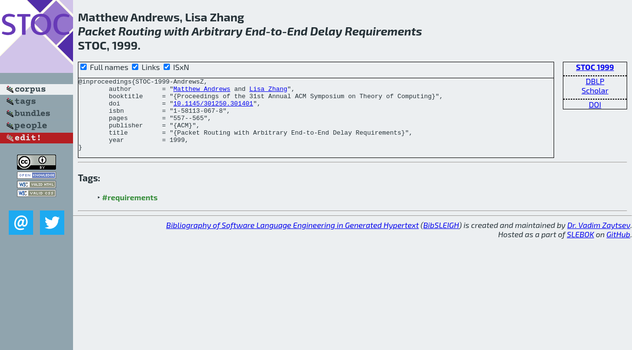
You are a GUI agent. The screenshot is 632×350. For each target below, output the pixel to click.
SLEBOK (580, 248)
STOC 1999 (595, 66)
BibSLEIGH (441, 239)
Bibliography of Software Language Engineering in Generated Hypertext (292, 239)
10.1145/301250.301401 (213, 109)
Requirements (383, 31)
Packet (97, 31)
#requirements (130, 211)
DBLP (595, 81)
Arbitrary (216, 31)
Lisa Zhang (268, 91)
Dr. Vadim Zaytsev (598, 239)
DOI (595, 104)
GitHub (619, 248)
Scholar (594, 90)
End (255, 31)
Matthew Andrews (201, 91)
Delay (326, 31)
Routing (140, 31)
